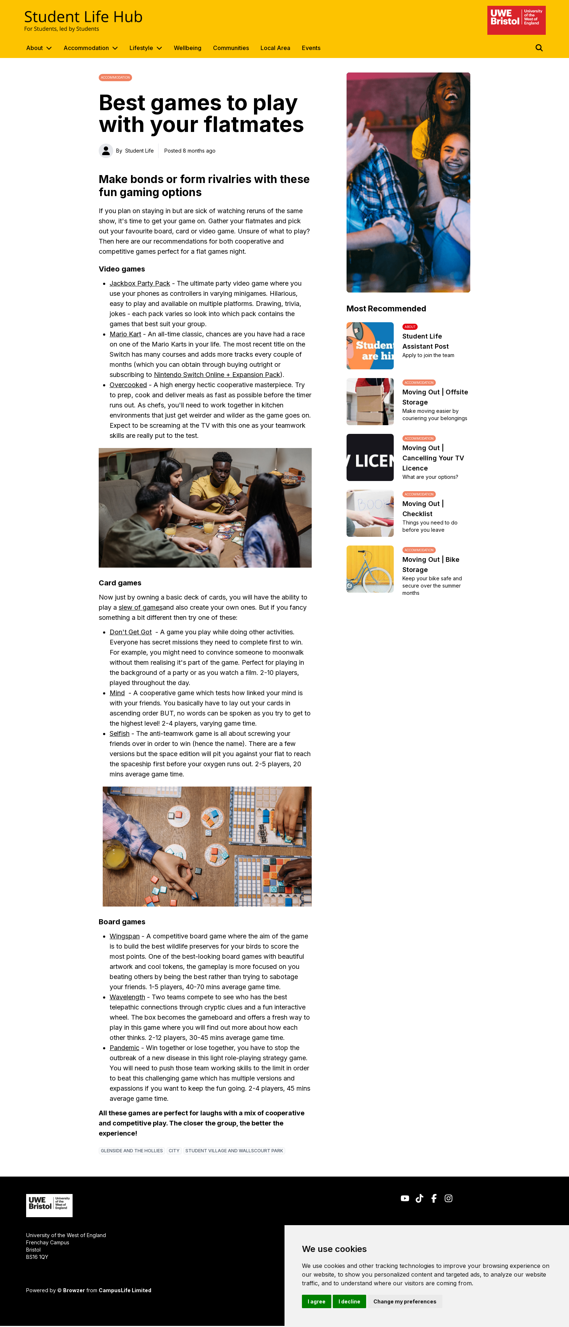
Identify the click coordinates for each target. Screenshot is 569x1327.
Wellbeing (187, 47)
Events (311, 47)
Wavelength (127, 997)
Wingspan (125, 936)
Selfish (120, 733)
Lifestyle (141, 47)
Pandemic (124, 1048)
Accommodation (86, 47)
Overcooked (128, 385)
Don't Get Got (131, 632)
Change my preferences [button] (405, 1301)
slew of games (141, 607)
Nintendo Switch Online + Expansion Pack (217, 374)
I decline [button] (349, 1301)
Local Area (275, 47)
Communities (231, 47)
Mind (117, 693)
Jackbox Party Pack (140, 283)
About (34, 47)
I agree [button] (317, 1301)
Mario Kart (125, 334)
